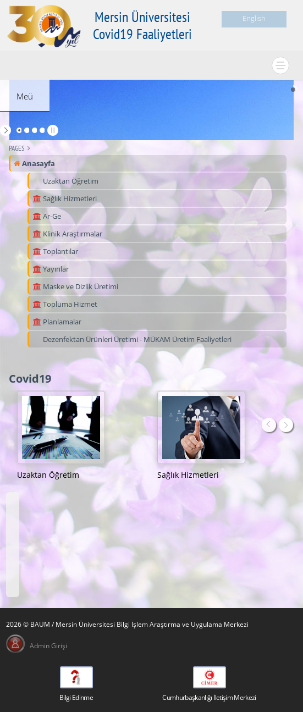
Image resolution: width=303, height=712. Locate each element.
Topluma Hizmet (64, 304)
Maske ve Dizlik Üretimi (75, 286)
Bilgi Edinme (76, 697)
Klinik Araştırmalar (67, 234)
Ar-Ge (46, 216)
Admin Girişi (48, 645)
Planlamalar (56, 322)
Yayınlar (50, 269)
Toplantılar (55, 251)
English (254, 18)
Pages (17, 148)
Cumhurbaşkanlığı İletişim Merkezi (209, 697)
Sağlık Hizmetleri (64, 198)
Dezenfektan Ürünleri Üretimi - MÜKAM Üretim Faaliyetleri (136, 339)
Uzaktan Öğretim (69, 181)
